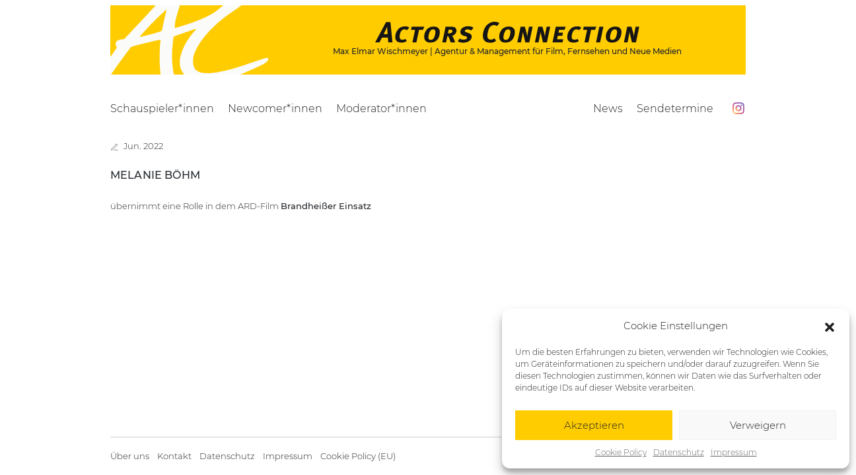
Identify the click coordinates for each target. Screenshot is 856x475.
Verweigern (758, 425)
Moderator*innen (381, 108)
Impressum (734, 452)
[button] (829, 325)
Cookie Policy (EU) (358, 456)
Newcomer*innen (275, 108)
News (608, 108)
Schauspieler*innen (162, 108)
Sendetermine (675, 108)
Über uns (129, 456)
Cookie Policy (621, 452)
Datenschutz (678, 452)
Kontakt (174, 456)
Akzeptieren (594, 425)
